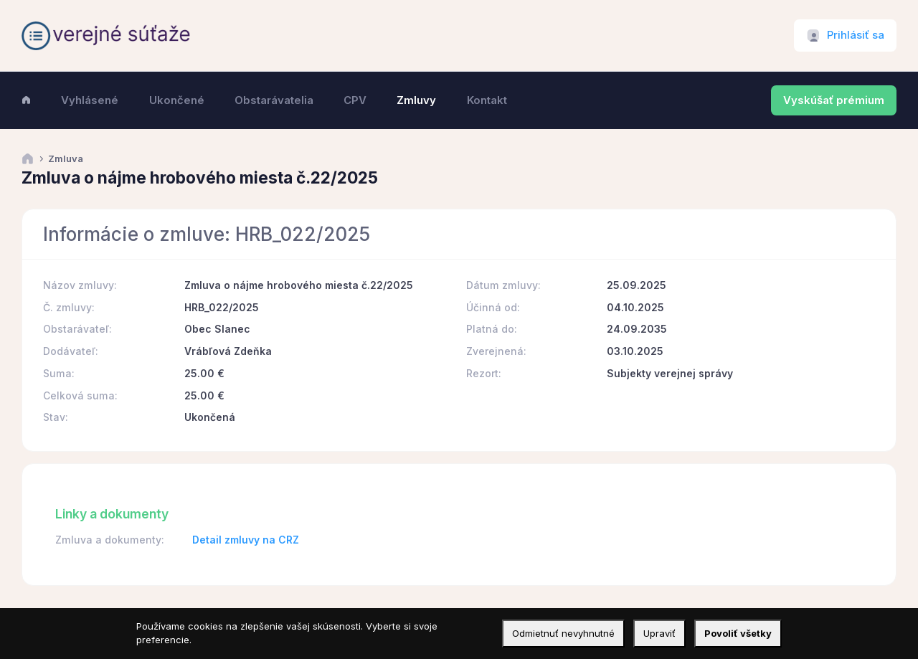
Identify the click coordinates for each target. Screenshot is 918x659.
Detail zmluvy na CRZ (245, 540)
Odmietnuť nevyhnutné (563, 633)
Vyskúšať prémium (833, 100)
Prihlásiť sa (855, 35)
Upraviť (659, 633)
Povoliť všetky (738, 633)
